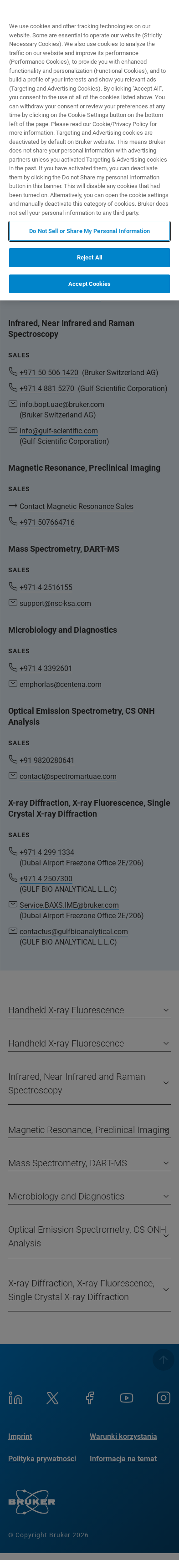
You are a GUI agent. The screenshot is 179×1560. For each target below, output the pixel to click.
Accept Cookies (89, 283)
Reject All (89, 257)
